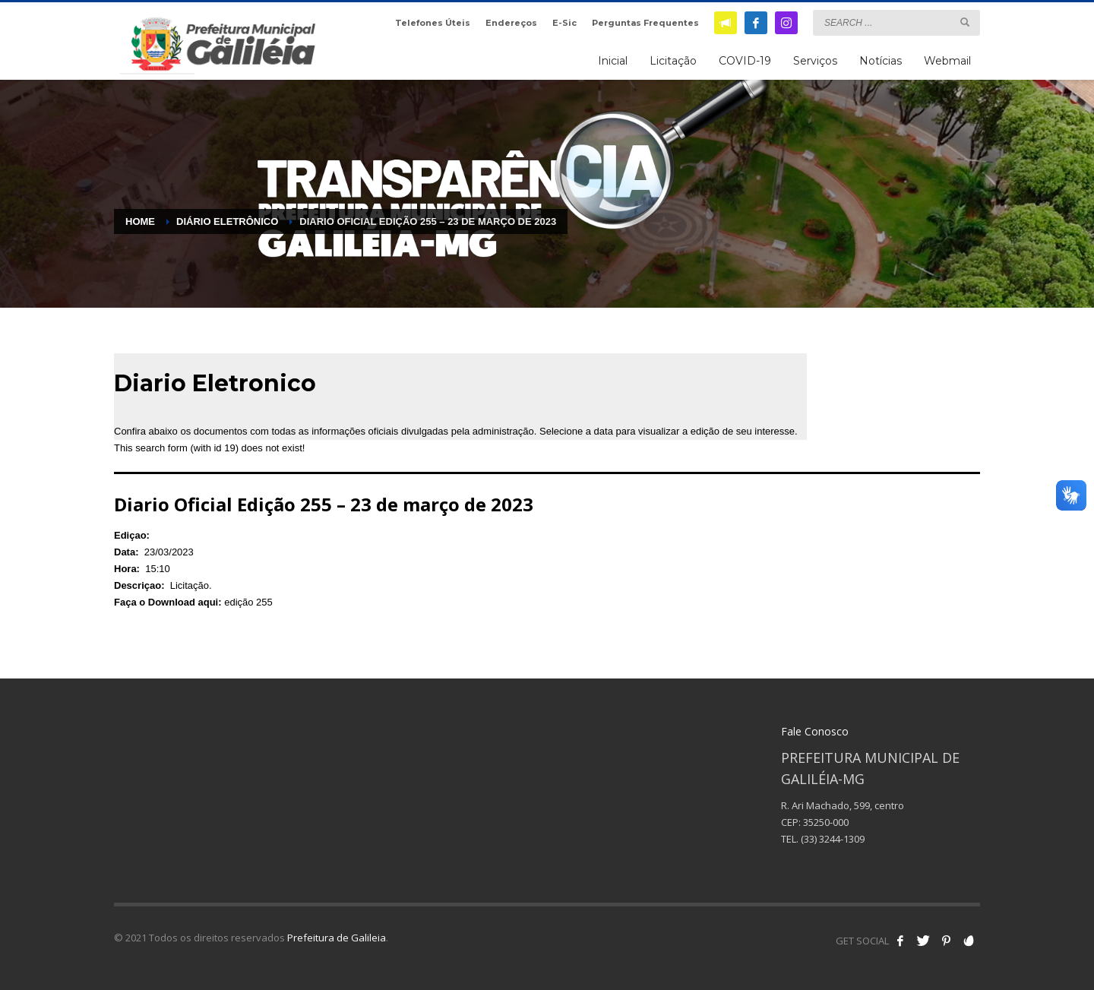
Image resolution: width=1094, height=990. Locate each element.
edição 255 (248, 602)
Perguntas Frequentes (645, 22)
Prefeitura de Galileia (336, 937)
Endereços (511, 22)
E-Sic (564, 22)
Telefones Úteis (432, 22)
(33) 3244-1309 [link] (833, 839)
